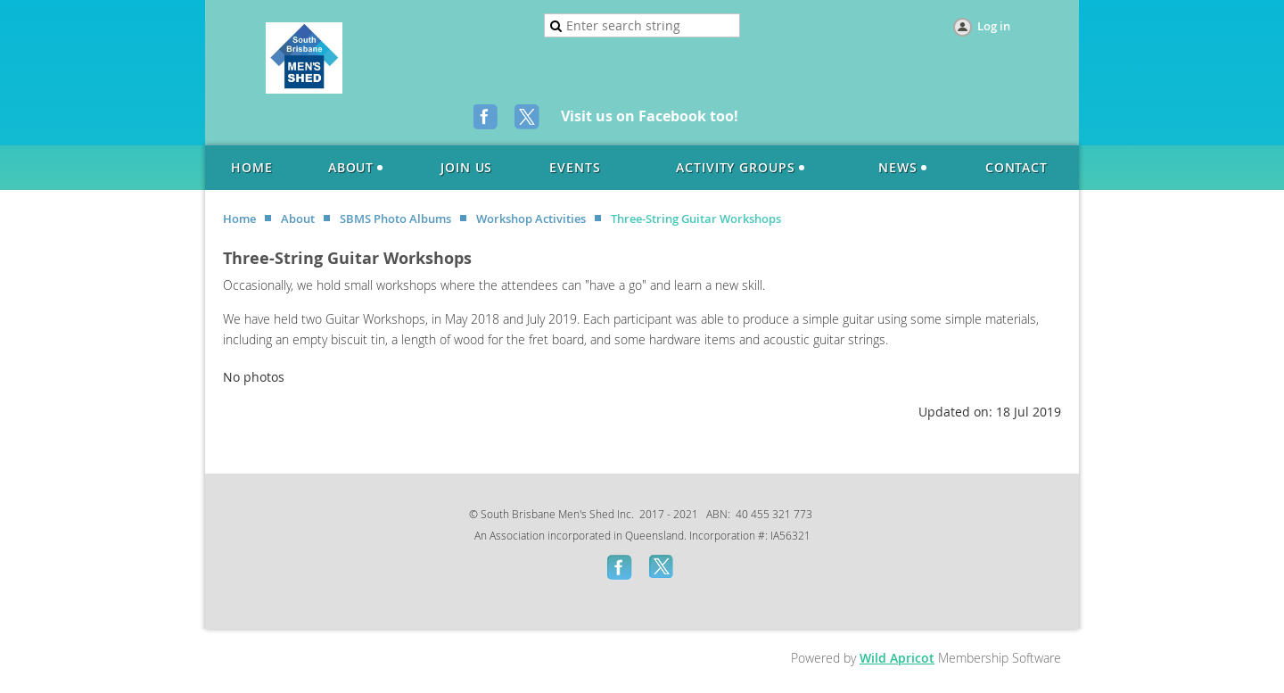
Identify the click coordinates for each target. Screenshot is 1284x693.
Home (239, 218)
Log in (993, 26)
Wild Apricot (897, 657)
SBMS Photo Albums (395, 218)
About (298, 218)
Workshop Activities (531, 218)
